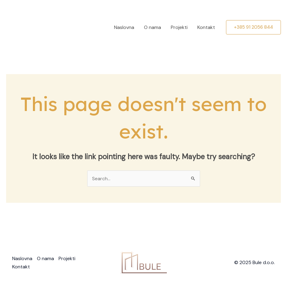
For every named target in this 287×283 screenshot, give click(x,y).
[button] (253, 27)
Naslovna (124, 27)
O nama (152, 27)
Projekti (179, 27)
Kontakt (206, 27)
